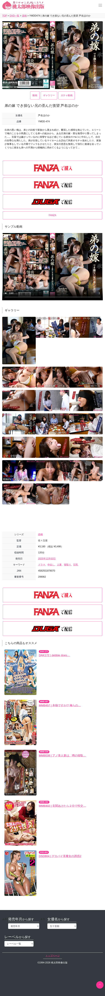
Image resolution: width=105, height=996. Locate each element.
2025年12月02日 (47, 558)
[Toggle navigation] (99, 5)
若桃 (40, 534)
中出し (51, 564)
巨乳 (75, 564)
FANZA (52, 215)
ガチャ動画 (66, 95)
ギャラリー (49, 95)
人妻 (59, 564)
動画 (34, 95)
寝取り (67, 564)
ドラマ (41, 564)
